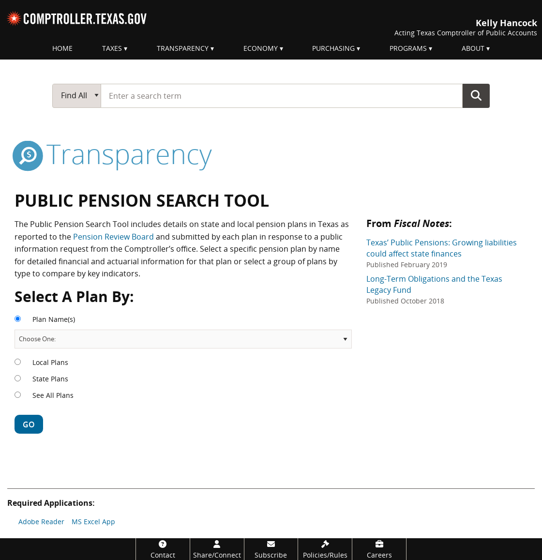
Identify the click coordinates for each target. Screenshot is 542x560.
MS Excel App (93, 521)
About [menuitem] (473, 48)
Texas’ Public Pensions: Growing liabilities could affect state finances (441, 253)
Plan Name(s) (53, 319)
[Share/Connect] (217, 549)
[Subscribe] (271, 549)
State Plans (50, 378)
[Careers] (379, 549)
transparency (113, 153)
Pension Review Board (113, 236)
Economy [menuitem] (260, 48)
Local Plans (50, 362)
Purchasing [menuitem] (333, 48)
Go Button (476, 95)
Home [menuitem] (62, 48)
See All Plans (53, 395)
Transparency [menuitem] (183, 48)
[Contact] (163, 549)
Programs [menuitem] (408, 48)
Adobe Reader (41, 521)
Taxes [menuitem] (112, 48)
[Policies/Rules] (325, 549)
